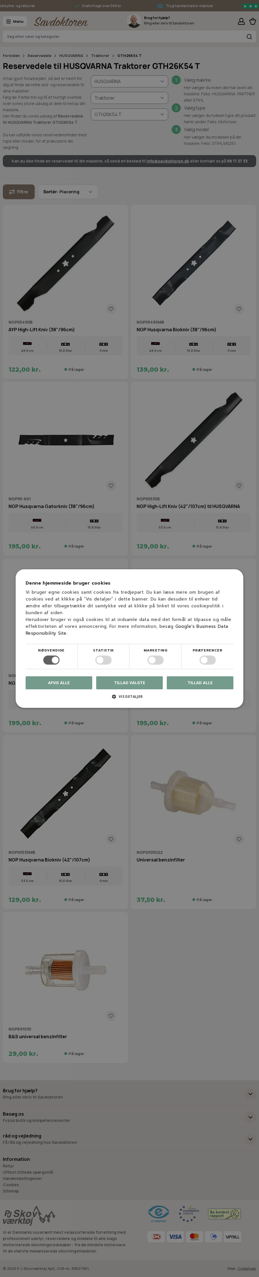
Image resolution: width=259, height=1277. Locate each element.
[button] (129, 699)
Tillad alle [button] (200, 682)
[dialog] (129, 638)
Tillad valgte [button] (129, 682)
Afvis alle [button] (59, 682)
